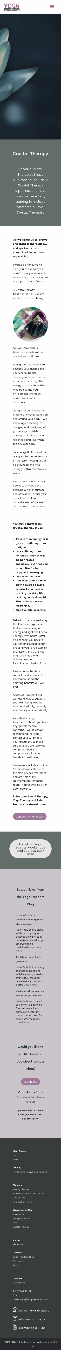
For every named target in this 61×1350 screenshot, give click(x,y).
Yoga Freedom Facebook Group (30, 1096)
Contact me (19, 1282)
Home (16, 1155)
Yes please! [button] (30, 1081)
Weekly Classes (21, 1189)
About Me (18, 1244)
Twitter (16, 1265)
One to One (19, 1197)
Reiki (15, 1222)
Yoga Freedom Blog (23, 1256)
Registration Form (22, 1201)
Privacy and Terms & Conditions (30, 1171)
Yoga (15, 1159)
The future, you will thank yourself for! (28, 959)
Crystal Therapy (21, 1226)
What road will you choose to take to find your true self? (30, 993)
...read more (31, 984)
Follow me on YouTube (29, 1328)
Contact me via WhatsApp (31, 1310)
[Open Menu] (52, 6)
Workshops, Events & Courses (28, 1193)
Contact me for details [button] (30, 816)
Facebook (18, 1261)
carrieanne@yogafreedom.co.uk (31, 1299)
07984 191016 (24, 1291)
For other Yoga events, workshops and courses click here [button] (30, 849)
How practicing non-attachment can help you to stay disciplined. (29, 920)
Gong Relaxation (21, 1218)
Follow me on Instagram (30, 1319)
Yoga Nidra (18, 1214)
